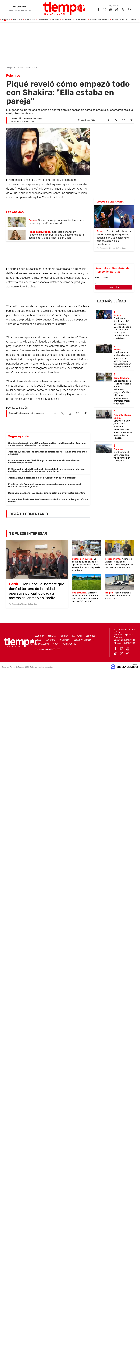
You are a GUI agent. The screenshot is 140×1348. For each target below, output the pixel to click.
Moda (133, 20)
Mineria (6, 20)
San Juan (30, 20)
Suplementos (69, 644)
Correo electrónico (104, 277)
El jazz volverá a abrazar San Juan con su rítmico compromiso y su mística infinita (48, 500)
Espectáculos (119, 20)
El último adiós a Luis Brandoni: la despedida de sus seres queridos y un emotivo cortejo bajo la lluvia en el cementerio (46, 470)
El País (55, 20)
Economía (39, 636)
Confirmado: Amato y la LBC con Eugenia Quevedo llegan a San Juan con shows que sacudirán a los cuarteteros (47, 444)
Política (17, 20)
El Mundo (67, 20)
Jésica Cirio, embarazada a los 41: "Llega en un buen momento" (42, 477)
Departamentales (99, 20)
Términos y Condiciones (45, 649)
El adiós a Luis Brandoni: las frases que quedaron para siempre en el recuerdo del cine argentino (44, 485)
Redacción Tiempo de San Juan (27, 118)
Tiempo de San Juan (15, 67)
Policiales (81, 20)
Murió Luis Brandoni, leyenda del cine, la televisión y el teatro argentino (47, 493)
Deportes (44, 20)
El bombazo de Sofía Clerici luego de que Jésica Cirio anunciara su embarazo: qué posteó (43, 461)
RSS (58, 649)
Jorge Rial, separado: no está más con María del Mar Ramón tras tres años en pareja (47, 452)
